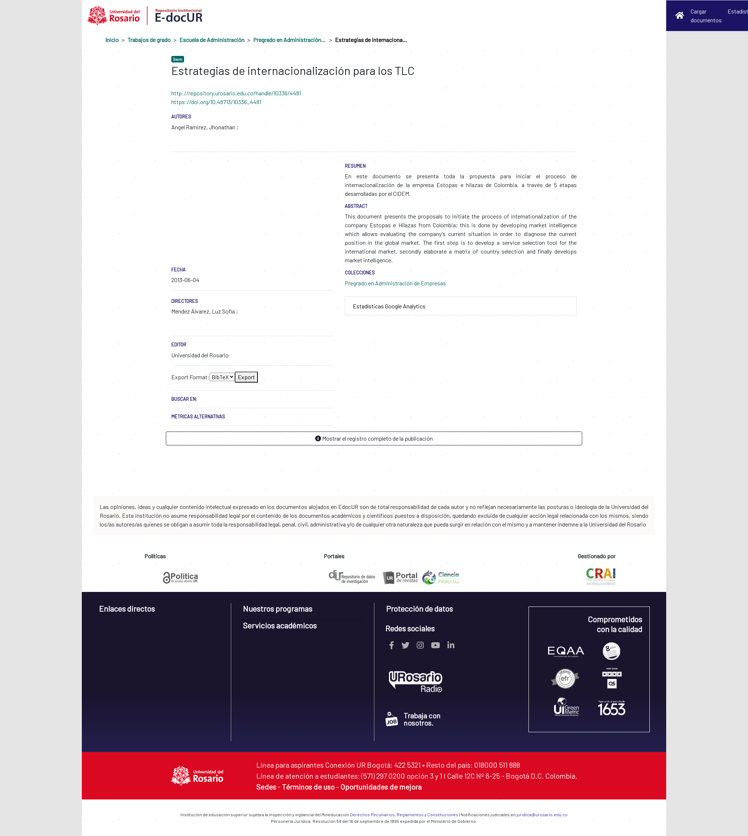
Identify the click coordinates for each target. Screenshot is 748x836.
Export (246, 376)
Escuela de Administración (211, 39)
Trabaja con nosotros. (412, 719)
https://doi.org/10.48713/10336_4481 (216, 101)
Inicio (112, 39)
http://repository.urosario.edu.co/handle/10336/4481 (236, 93)
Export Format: (190, 376)
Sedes (266, 786)
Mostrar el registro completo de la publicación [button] (374, 438)
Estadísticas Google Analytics (389, 306)
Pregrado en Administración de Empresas (289, 39)
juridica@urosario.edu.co (542, 814)
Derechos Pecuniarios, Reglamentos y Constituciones (404, 814)
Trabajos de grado (149, 39)
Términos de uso (308, 786)
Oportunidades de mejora (380, 786)
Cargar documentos (706, 15)
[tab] (460, 306)
